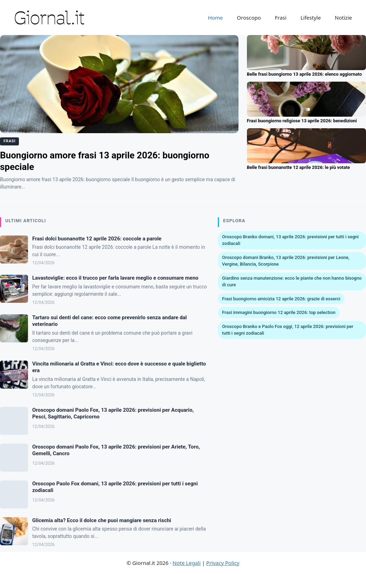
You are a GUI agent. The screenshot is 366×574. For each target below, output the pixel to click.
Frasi (280, 17)
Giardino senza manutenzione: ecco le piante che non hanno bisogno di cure (292, 281)
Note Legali (187, 562)
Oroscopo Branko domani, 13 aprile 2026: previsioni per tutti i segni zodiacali (290, 240)
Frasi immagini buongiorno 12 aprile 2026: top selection (279, 312)
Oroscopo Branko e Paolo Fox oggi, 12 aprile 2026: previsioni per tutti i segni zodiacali (287, 330)
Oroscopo (249, 17)
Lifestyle (311, 17)
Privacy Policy (223, 562)
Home (215, 17)
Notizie (343, 17)
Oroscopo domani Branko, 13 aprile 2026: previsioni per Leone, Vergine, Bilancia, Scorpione (286, 261)
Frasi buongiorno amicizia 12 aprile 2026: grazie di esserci (281, 298)
